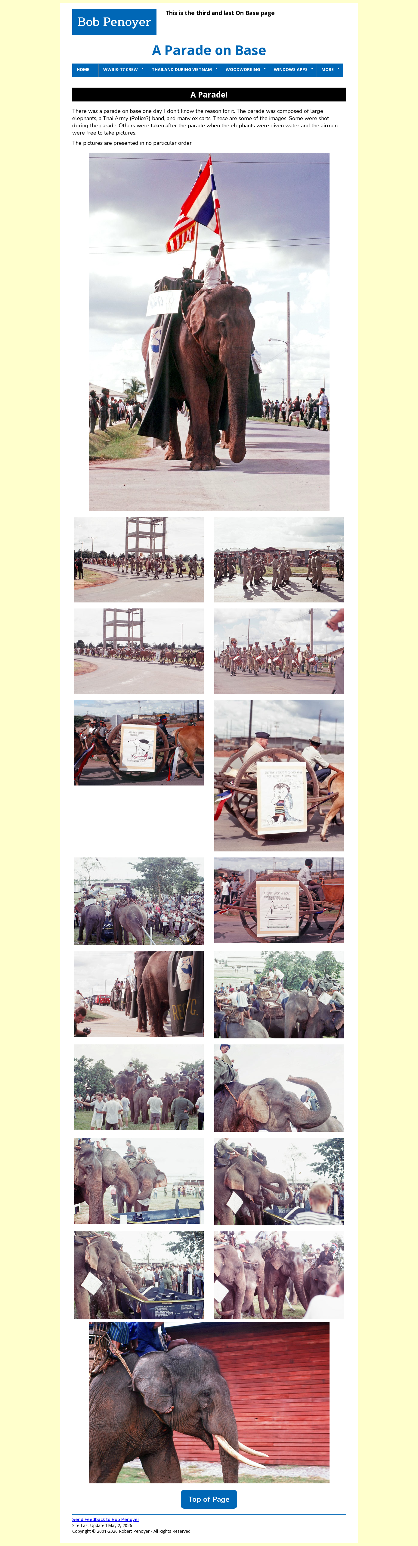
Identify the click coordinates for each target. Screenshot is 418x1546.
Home (83, 69)
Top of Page (209, 1499)
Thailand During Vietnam (185, 69)
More (330, 69)
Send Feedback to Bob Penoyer (105, 1519)
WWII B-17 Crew (123, 69)
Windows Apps (294, 69)
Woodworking (246, 69)
